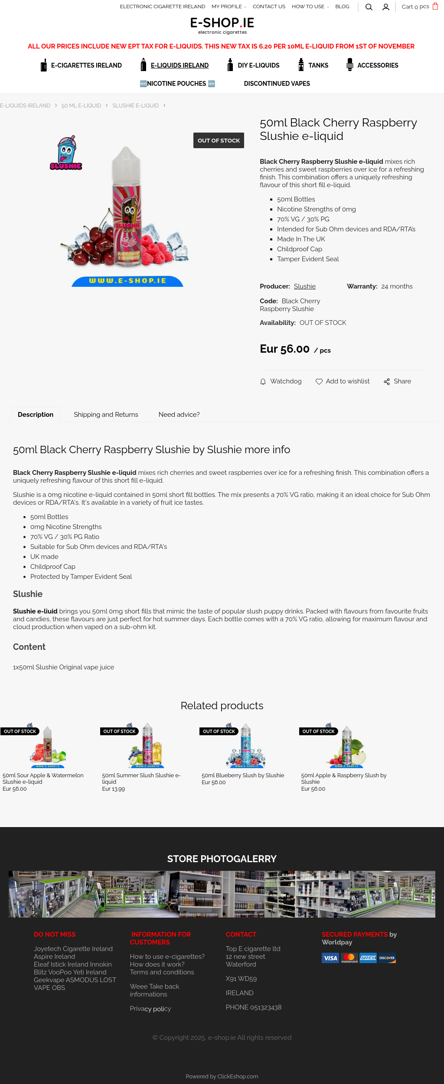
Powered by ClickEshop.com (222, 1076)
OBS (58, 988)
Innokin (101, 964)
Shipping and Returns (106, 415)
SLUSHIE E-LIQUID (135, 105)
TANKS (319, 65)
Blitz (40, 972)
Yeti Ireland (89, 972)
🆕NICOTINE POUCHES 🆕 (177, 83)
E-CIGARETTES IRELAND (86, 65)
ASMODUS (82, 980)
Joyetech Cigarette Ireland (73, 949)
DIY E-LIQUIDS (258, 65)
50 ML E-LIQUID (81, 105)
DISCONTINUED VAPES (277, 83)
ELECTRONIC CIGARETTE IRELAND (163, 6)
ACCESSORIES (377, 65)
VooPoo (60, 972)
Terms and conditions (162, 972)
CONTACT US (269, 6)
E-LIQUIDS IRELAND (180, 65)
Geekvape (49, 980)
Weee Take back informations (154, 990)
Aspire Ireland (54, 957)
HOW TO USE (308, 6)
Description (35, 415)
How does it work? (157, 964)
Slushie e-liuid (35, 611)
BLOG (342, 6)
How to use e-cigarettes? (167, 957)
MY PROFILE (227, 6)
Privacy (150, 1009)
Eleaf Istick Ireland (62, 964)
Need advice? (179, 415)
